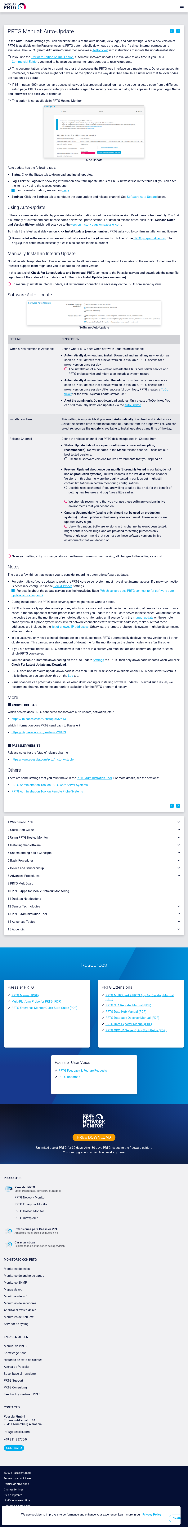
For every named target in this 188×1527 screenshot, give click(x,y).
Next (178, 31)
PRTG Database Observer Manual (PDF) (132, 1018)
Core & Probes (62, 586)
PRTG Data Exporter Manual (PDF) (128, 1024)
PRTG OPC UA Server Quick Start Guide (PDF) (136, 1030)
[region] (91, 1515)
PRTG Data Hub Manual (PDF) (125, 1011)
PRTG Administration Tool (94, 778)
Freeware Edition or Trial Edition (52, 57)
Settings (98, 660)
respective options (54, 186)
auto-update (133, 405)
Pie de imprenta (13, 1495)
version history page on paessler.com (96, 224)
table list (151, 181)
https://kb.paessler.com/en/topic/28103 (38, 732)
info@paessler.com (17, 1432)
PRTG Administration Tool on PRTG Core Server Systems (49, 785)
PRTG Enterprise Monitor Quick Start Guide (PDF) (44, 1007)
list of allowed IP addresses (69, 627)
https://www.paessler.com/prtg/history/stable (42, 759)
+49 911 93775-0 (15, 1439)
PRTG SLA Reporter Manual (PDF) (128, 1005)
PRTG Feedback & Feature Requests (83, 1070)
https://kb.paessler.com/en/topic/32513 (38, 719)
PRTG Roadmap (69, 1077)
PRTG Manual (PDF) (25, 995)
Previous (172, 31)
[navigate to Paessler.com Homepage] (15, 6)
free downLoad (94, 1137)
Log (70, 675)
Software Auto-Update (142, 197)
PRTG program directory (149, 238)
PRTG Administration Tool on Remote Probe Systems (47, 791)
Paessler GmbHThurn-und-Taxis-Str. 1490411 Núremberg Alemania (23, 1420)
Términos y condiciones (17, 1478)
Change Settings (13, 1489)
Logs (65, 190)
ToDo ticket (100, 50)
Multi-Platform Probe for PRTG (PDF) (36, 1001)
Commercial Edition (25, 62)
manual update (143, 617)
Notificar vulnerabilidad (17, 1500)
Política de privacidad (16, 1483)
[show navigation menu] (182, 6)
